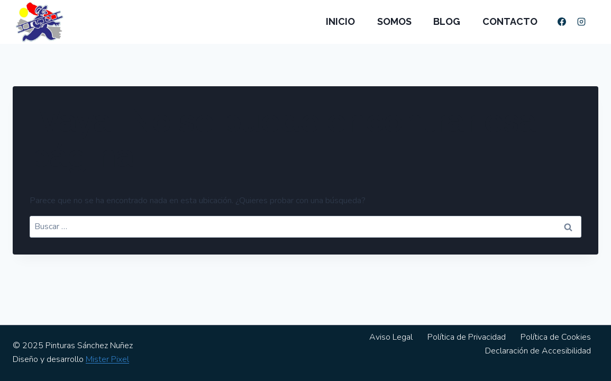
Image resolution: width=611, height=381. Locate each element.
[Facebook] (561, 21)
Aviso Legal (391, 337)
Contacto (509, 21)
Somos (394, 21)
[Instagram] (581, 21)
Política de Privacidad (466, 337)
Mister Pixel (107, 359)
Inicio (340, 21)
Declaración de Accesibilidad (538, 351)
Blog (446, 21)
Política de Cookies (556, 337)
